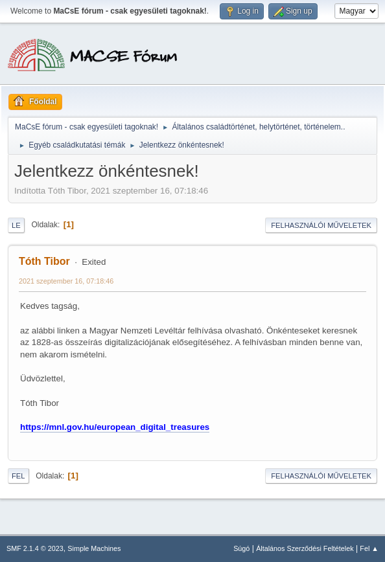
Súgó (241, 548)
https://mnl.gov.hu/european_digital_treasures (114, 427)
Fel (18, 476)
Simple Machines (94, 548)
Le (16, 225)
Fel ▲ (369, 548)
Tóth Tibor (44, 261)
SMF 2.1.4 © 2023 (35, 548)
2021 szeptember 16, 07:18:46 (66, 281)
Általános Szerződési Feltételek (304, 548)
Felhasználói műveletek (321, 225)
